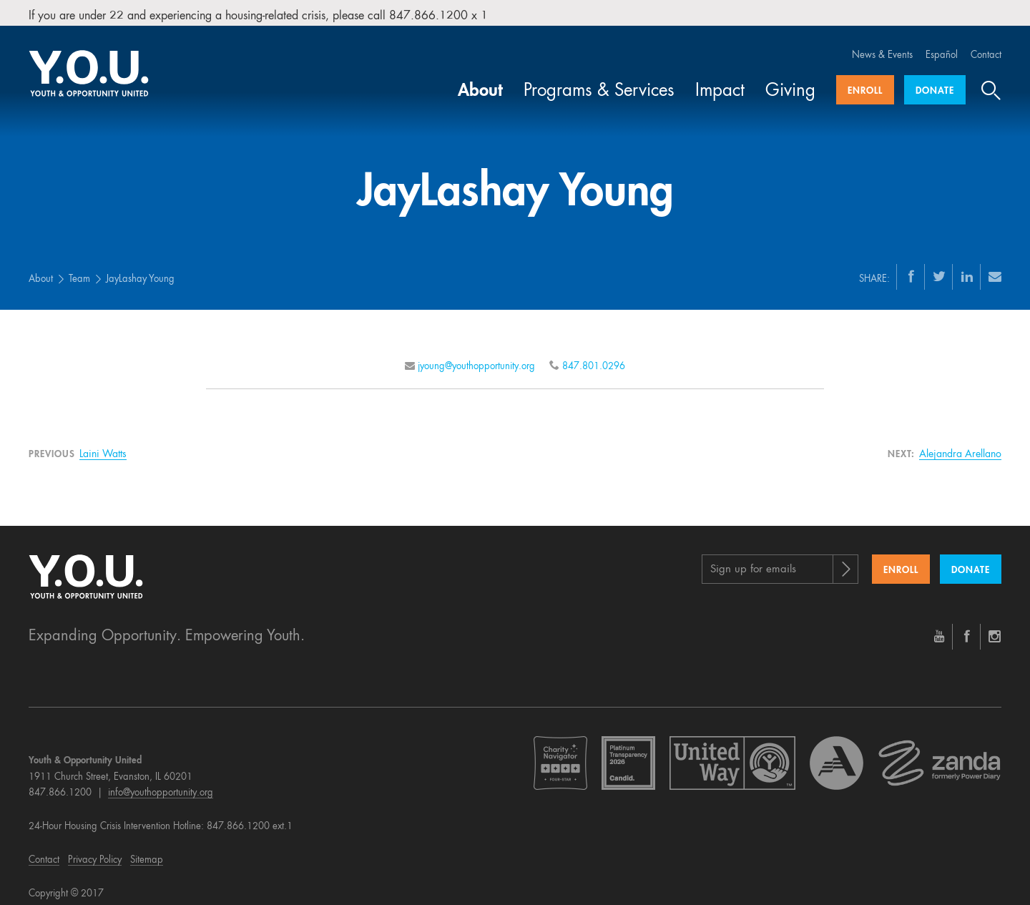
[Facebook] (911, 264)
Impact (720, 80)
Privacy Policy (95, 848)
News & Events (882, 44)
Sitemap (146, 848)
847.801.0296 (593, 354)
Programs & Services (599, 80)
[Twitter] (939, 264)
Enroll (865, 79)
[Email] (995, 264)
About (480, 80)
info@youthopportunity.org (160, 781)
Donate (935, 79)
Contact (986, 44)
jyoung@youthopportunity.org (476, 354)
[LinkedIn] (967, 264)
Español (942, 44)
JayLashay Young (140, 268)
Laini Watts (103, 442)
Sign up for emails (753, 558)
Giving (790, 80)
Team (79, 268)
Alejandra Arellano (960, 442)
